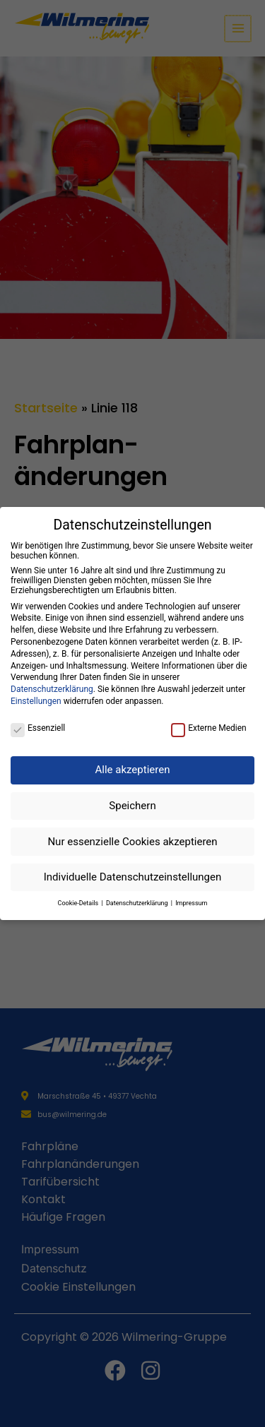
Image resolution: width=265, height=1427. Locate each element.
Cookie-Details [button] (79, 903)
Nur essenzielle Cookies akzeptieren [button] (132, 841)
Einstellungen (36, 701)
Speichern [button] (132, 805)
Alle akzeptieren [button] (132, 769)
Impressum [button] (191, 903)
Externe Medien (209, 728)
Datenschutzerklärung (52, 689)
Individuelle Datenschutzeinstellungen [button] (133, 877)
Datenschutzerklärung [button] (138, 903)
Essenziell (38, 728)
